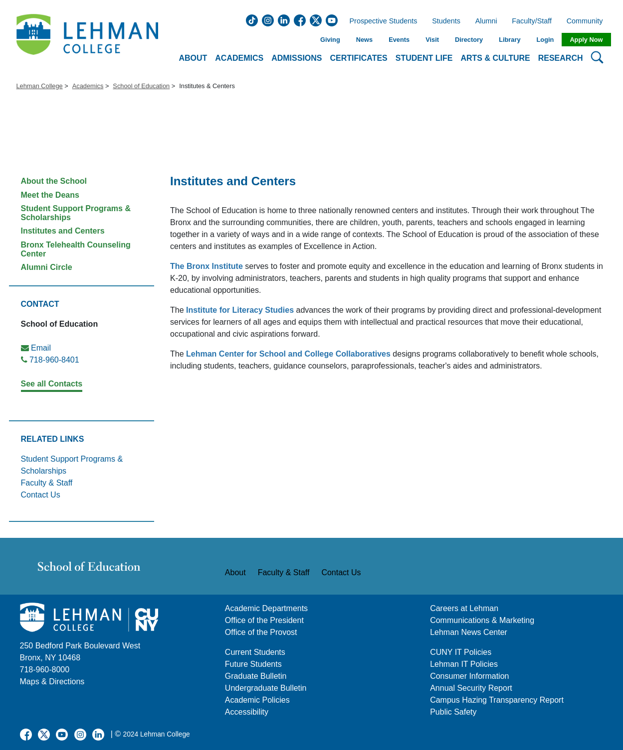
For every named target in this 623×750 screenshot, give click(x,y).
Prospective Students (380, 21)
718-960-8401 (54, 360)
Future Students (253, 664)
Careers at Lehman (464, 608)
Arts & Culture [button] (495, 58)
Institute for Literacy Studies (240, 310)
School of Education (141, 86)
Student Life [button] (424, 58)
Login (545, 39)
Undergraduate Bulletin (266, 688)
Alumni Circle (46, 267)
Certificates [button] (359, 58)
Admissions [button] (296, 58)
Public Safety (453, 712)
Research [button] (560, 58)
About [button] (193, 58)
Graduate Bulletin (256, 676)
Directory (469, 39)
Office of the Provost (261, 632)
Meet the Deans (50, 195)
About (235, 572)
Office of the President (264, 620)
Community (588, 21)
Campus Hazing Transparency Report (497, 700)
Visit (432, 39)
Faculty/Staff (532, 21)
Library (509, 39)
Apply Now (586, 39)
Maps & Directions (52, 681)
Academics (88, 86)
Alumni (486, 21)
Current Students (255, 652)
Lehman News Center (468, 632)
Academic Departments (266, 608)
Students (446, 21)
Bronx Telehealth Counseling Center (76, 249)
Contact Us (40, 495)
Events (399, 39)
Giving (330, 39)
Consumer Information (469, 676)
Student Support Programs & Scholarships (76, 213)
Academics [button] (239, 58)
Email (41, 348)
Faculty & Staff (47, 483)
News (364, 39)
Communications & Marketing (482, 620)
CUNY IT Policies (460, 652)
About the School (54, 181)
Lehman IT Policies (464, 664)
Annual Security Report (471, 688)
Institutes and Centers (63, 231)
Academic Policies (257, 700)
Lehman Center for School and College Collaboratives (288, 354)
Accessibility (246, 712)
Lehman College (39, 86)
